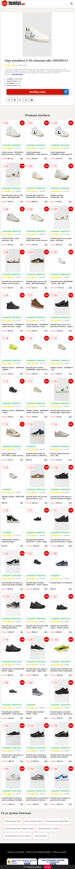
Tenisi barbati (40, 836)
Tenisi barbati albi (13, 821)
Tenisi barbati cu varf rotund (17, 836)
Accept (47, 866)
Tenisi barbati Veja (33, 821)
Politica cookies (59, 852)
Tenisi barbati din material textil (19, 828)
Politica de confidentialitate (38, 852)
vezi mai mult (17, 74)
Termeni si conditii (15, 852)
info (21, 158)
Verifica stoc (49, 92)
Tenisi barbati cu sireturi (48, 828)
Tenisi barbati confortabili (57, 821)
